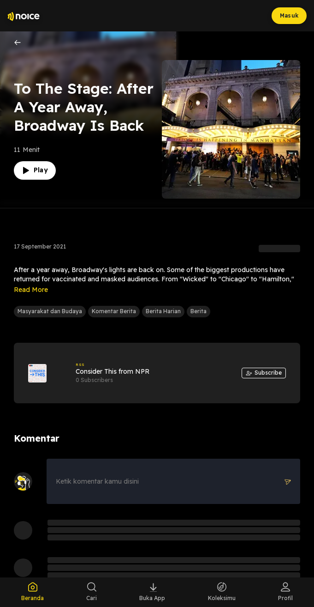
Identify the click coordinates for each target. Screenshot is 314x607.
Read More (31, 289)
